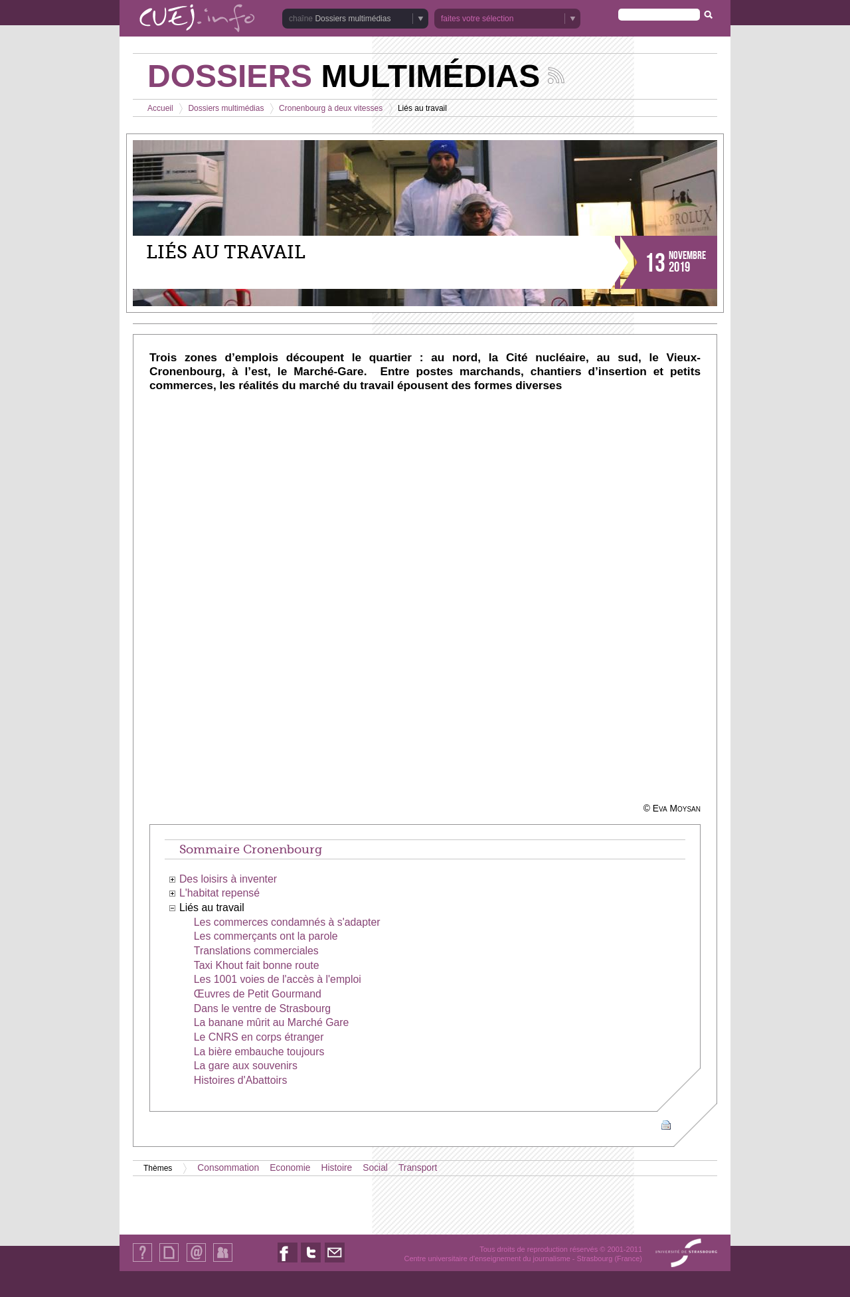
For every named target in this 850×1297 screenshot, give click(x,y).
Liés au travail (211, 907)
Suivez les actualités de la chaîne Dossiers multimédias (556, 75)
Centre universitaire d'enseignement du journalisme (487, 1258)
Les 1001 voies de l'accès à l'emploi (277, 979)
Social (375, 1168)
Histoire (337, 1168)
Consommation (228, 1168)
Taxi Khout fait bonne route (256, 965)
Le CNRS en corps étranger (259, 1037)
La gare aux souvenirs (246, 1065)
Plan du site (168, 1261)
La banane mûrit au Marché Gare (271, 1022)
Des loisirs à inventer (228, 879)
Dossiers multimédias (352, 18)
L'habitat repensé (219, 893)
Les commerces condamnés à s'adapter (287, 922)
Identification (222, 1261)
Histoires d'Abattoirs (241, 1080)
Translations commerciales (256, 950)
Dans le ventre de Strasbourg (262, 1008)
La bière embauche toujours (259, 1051)
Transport (418, 1168)
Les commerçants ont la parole (266, 936)
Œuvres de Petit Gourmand (257, 993)
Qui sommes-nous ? (142, 1261)
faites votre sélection (477, 18)
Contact (196, 1261)
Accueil (160, 108)
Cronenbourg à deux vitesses (330, 108)
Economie (290, 1168)
